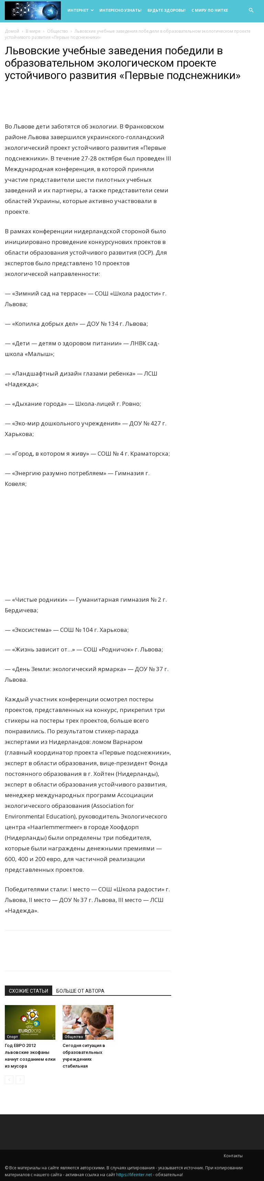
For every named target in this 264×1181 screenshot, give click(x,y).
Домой (12, 31)
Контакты (233, 1156)
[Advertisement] (88, 546)
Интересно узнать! (120, 10)
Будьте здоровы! (166, 10)
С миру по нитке (209, 10)
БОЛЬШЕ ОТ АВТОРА (80, 991)
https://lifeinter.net (134, 1175)
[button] (251, 10)
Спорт (12, 1036)
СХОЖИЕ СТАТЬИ (28, 991)
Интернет (80, 10)
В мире (33, 31)
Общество (57, 31)
